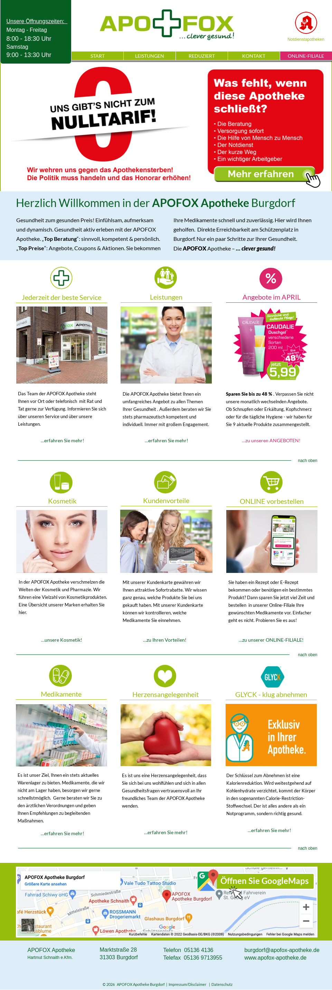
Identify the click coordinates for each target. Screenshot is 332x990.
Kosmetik (62, 501)
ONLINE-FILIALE (306, 56)
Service (62, 345)
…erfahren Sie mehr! (62, 440)
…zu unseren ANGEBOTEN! (271, 440)
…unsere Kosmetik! (61, 640)
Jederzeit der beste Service (61, 297)
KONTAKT (253, 56)
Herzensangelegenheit (165, 694)
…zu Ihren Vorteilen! (165, 640)
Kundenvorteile (166, 500)
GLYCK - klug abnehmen (271, 694)
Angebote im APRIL (272, 297)
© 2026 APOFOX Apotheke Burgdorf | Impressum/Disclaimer (155, 984)
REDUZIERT (202, 56)
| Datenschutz (220, 984)
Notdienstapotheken (305, 39)
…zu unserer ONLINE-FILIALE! (271, 640)
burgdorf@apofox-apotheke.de (282, 950)
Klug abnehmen (271, 735)
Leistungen (166, 297)
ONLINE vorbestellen (272, 501)
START (98, 56)
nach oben (307, 460)
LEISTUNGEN (149, 56)
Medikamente (61, 694)
